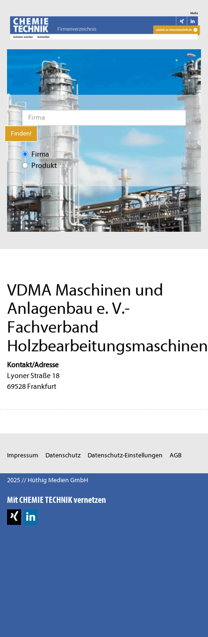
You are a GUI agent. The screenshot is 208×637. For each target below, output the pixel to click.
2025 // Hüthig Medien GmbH (47, 480)
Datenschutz (63, 455)
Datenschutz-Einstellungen (125, 455)
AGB (176, 455)
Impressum (22, 455)
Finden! (21, 133)
